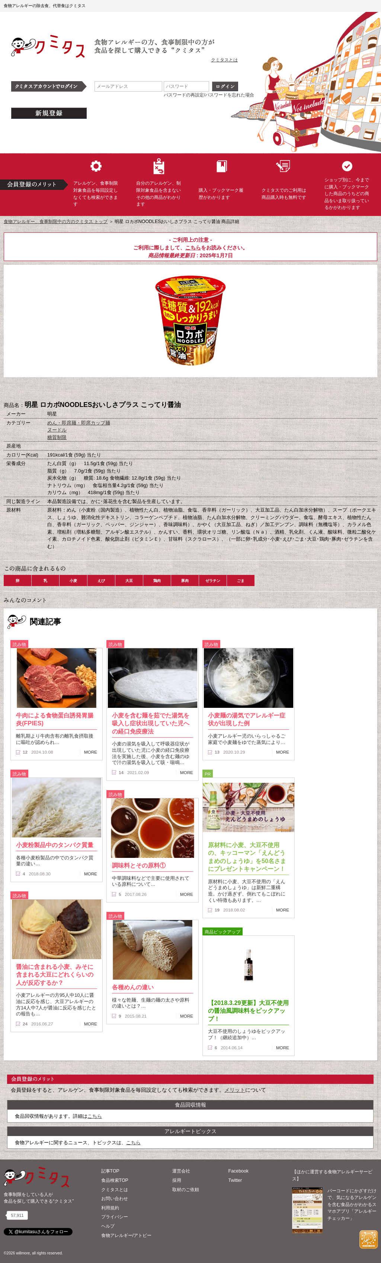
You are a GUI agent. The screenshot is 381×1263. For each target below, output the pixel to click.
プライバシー (114, 1216)
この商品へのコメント (227, 389)
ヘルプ (108, 1226)
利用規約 (110, 1207)
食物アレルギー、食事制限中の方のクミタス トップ (56, 221)
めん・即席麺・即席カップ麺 (78, 423)
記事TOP (110, 1171)
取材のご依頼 (185, 1189)
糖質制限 (57, 437)
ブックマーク (190, 389)
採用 (176, 1180)
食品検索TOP (114, 1180)
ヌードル (57, 430)
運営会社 (181, 1171)
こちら (193, 248)
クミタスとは (224, 60)
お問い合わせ (114, 1198)
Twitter (235, 1180)
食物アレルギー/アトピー (126, 1235)
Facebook (238, 1171)
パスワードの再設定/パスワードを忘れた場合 (209, 95)
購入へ (153, 389)
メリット (234, 1090)
